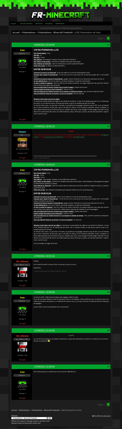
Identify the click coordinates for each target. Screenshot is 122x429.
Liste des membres (26, 23)
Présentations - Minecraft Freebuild (55, 32)
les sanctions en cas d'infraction (53, 137)
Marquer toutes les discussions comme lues (26, 423)
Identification (59, 23)
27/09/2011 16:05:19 (44, 126)
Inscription (49, 23)
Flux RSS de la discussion (102, 416)
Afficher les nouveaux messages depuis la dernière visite (30, 421)
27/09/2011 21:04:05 (44, 330)
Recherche (39, 23)
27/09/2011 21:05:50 (44, 366)
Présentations (28, 32)
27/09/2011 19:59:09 (44, 292)
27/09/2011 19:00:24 (44, 164)
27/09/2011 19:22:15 (44, 256)
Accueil (13, 23)
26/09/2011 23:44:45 (44, 45)
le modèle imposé (78, 137)
